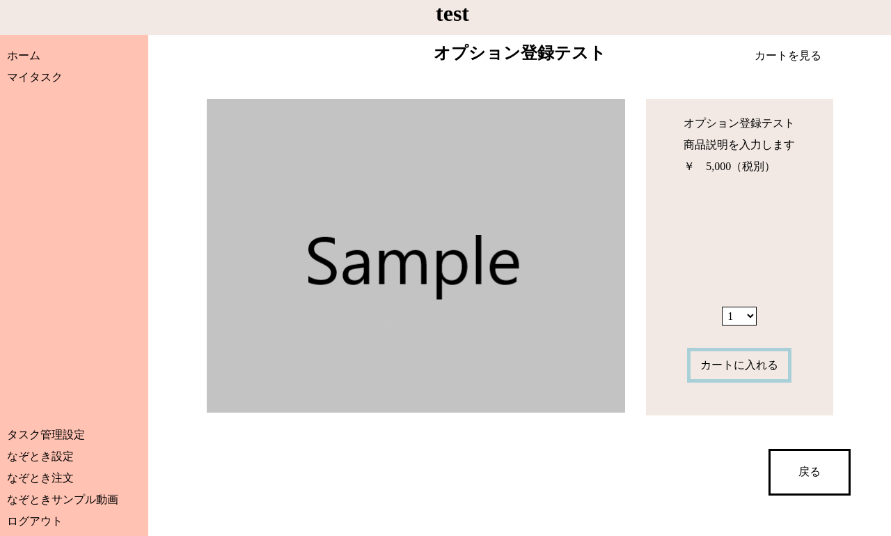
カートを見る (788, 55)
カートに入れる (739, 365)
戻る (809, 471)
